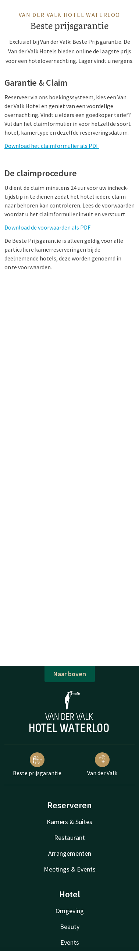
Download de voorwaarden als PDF (47, 227)
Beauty (69, 926)
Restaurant (69, 837)
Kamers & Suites (69, 821)
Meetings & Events (70, 869)
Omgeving (70, 910)
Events (69, 942)
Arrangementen (69, 853)
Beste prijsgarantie (37, 764)
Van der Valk (102, 764)
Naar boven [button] (69, 674)
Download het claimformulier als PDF (51, 145)
